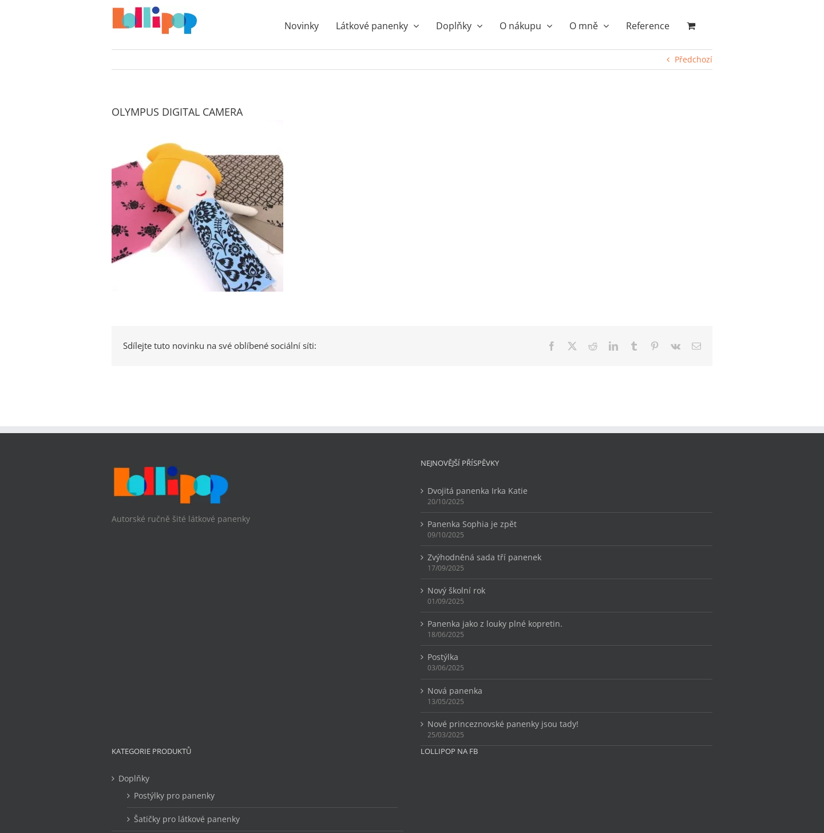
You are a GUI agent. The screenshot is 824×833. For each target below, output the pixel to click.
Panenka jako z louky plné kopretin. (494, 623)
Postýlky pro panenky (174, 795)
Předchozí (693, 59)
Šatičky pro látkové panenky (187, 819)
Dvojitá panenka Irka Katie (477, 490)
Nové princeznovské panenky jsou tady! (503, 723)
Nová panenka (454, 690)
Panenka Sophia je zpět (472, 523)
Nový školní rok (456, 590)
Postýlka (442, 656)
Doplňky (133, 778)
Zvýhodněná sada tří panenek (484, 557)
